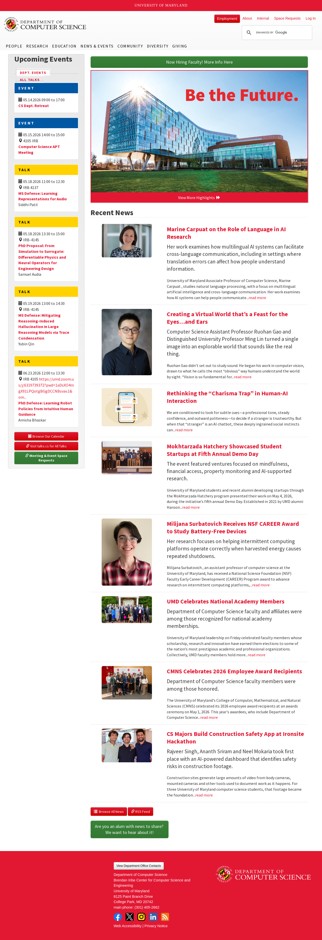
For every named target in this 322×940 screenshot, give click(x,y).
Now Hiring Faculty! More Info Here (199, 62)
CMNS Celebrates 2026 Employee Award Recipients (234, 671)
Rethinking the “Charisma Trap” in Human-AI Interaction (227, 397)
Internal (263, 18)
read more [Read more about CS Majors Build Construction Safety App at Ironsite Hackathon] (204, 794)
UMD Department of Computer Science (45, 24)
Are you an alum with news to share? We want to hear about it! (129, 829)
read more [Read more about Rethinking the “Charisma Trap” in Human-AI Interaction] (184, 429)
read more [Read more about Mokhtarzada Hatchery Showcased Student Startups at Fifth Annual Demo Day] (191, 507)
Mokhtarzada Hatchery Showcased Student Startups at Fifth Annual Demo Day (224, 450)
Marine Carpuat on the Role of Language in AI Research (226, 233)
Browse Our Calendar (46, 436)
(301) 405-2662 (147, 907)
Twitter (130, 917)
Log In (311, 18)
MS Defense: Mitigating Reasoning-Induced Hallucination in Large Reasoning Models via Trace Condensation (43, 327)
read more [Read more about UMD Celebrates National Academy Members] (256, 654)
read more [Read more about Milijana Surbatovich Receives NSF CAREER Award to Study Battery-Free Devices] (261, 584)
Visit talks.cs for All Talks (46, 446)
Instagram (141, 917)
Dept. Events (35, 72)
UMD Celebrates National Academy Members (226, 601)
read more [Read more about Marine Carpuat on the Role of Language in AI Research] (257, 297)
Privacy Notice (156, 926)
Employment (227, 19)
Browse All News (109, 811)
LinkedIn (153, 917)
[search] (276, 32)
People (14, 46)
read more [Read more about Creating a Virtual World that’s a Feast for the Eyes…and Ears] (243, 376)
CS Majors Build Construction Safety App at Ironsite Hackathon (235, 737)
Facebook (118, 917)
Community (130, 46)
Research (37, 46)
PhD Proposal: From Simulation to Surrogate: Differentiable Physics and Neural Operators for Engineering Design (42, 257)
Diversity (158, 46)
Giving (179, 46)
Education (64, 46)
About (247, 18)
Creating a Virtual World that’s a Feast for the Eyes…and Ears (227, 317)
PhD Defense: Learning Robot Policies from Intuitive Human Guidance (45, 408)
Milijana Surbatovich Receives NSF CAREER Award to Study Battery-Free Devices (233, 527)
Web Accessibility (128, 926)
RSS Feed (140, 811)
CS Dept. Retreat (33, 105)
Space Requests (287, 18)
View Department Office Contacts (138, 866)
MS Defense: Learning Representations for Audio (42, 196)
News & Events (97, 46)
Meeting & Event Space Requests (46, 457)
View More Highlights (199, 197)
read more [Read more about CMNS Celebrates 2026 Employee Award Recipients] (209, 717)
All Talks (30, 79)
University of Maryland (161, 5)
